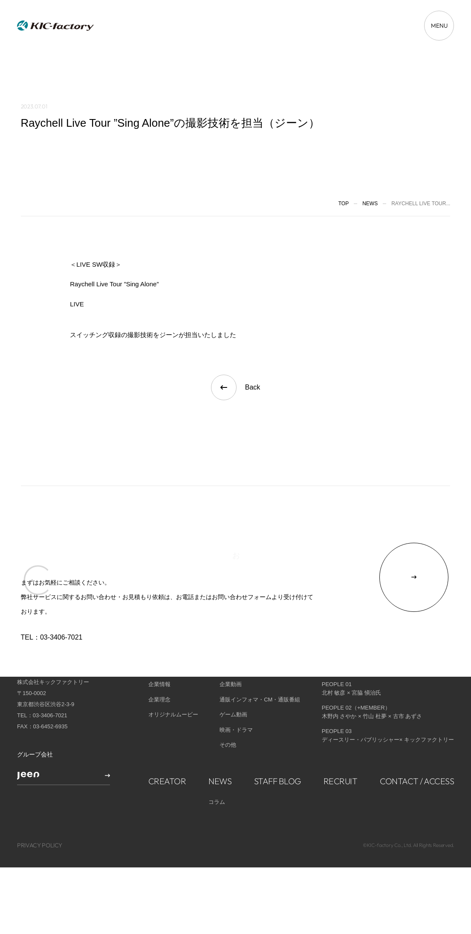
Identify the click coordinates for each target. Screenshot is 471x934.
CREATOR (167, 757)
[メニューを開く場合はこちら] (439, 26)
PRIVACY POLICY (39, 822)
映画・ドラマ (236, 706)
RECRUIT (341, 757)
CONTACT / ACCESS (417, 757)
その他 (228, 721)
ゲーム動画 (233, 691)
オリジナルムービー (173, 691)
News (370, 204)
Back (235, 387)
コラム (216, 778)
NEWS (219, 757)
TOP (343, 204)
